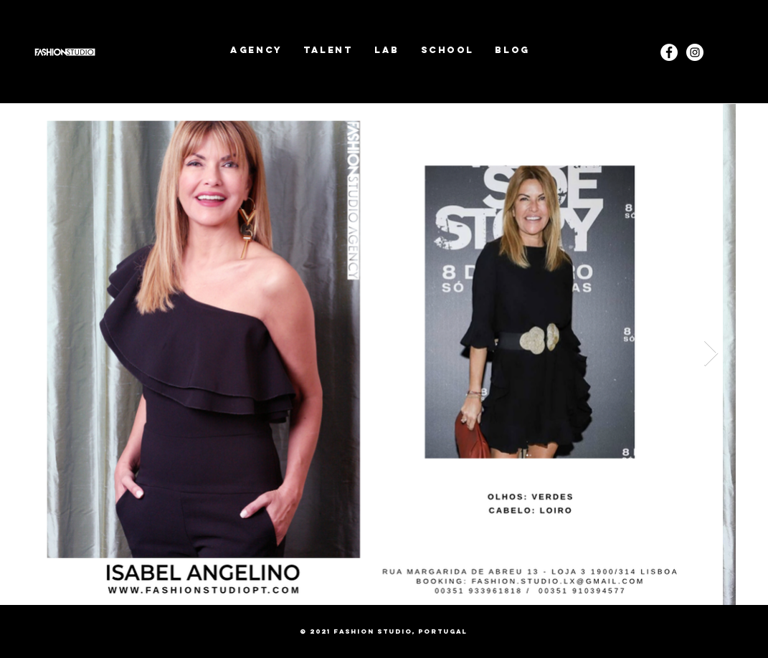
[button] (328, 49)
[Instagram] (694, 52)
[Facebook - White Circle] (669, 52)
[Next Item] (711, 354)
